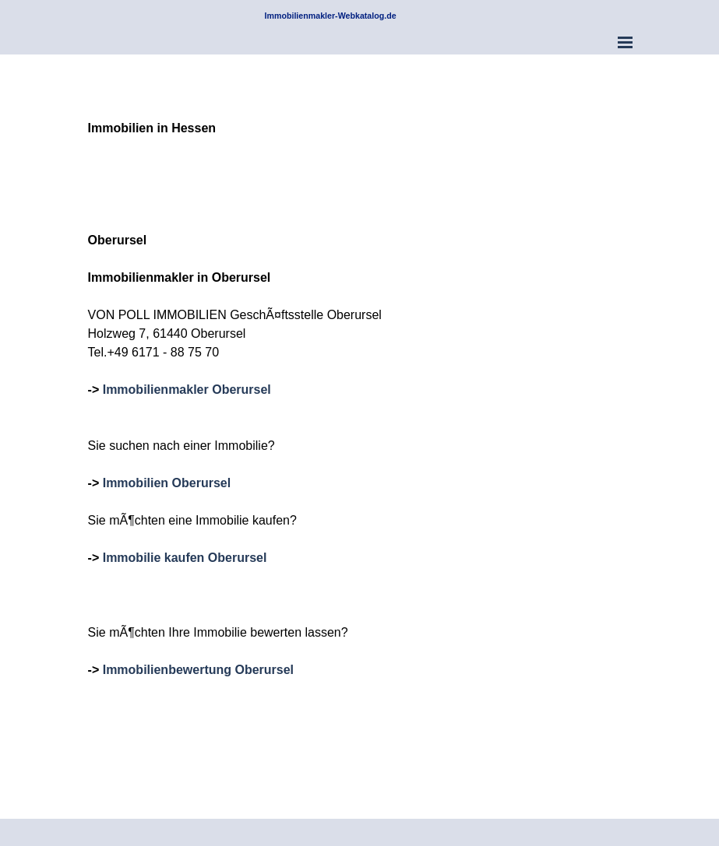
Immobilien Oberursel (167, 483)
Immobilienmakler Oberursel (187, 389)
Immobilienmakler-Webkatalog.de (331, 15)
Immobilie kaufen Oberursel (185, 557)
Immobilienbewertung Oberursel (198, 669)
